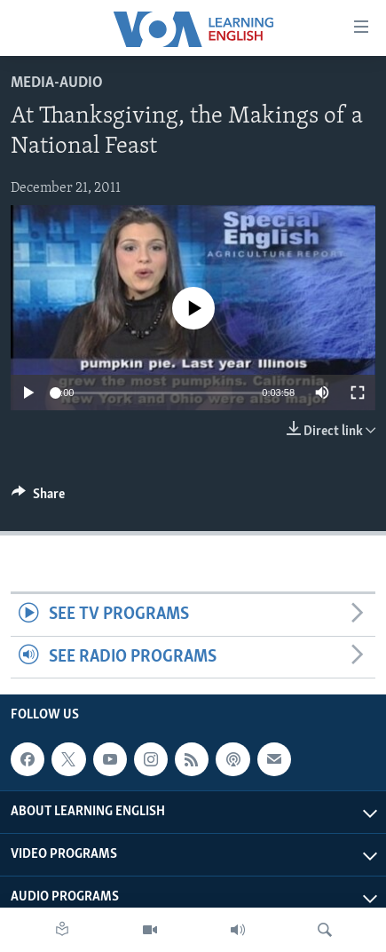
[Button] (38, 498)
